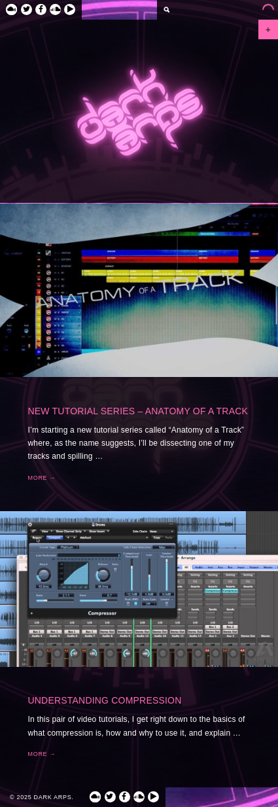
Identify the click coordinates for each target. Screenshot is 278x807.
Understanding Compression (105, 700)
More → (42, 478)
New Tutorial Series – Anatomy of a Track (138, 411)
